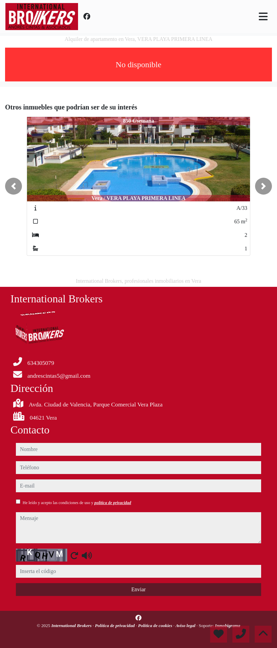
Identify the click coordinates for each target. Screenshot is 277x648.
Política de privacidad (115, 625)
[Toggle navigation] (263, 16)
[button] (13, 186)
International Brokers (72, 625)
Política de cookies (155, 625)
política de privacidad (112, 502)
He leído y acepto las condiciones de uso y (77, 502)
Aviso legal (186, 625)
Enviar (138, 589)
